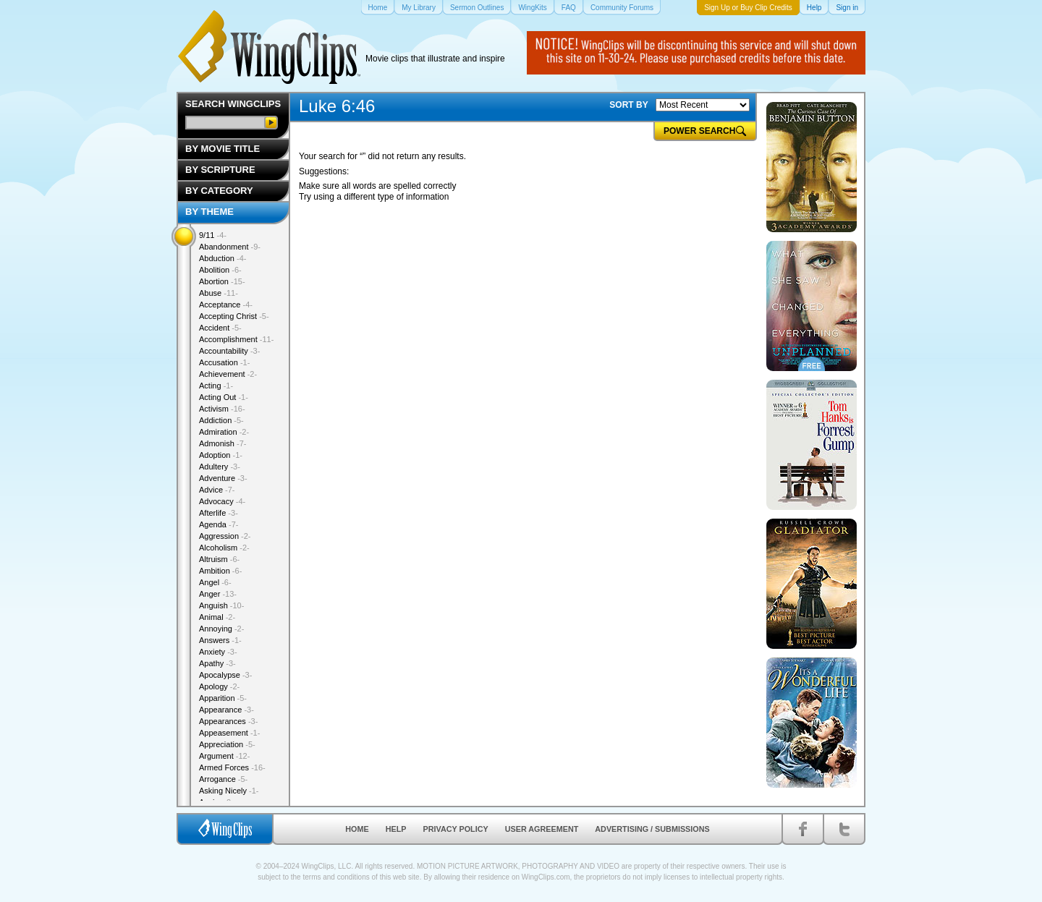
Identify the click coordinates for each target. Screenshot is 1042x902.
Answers (220, 640)
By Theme (209, 211)
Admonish (222, 443)
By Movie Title (222, 148)
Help (396, 829)
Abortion (222, 281)
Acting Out (223, 397)
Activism (222, 408)
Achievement (228, 374)
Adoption (220, 455)
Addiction (221, 420)
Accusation (224, 362)
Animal (217, 617)
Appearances (228, 721)
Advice (217, 489)
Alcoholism (224, 547)
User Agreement (542, 829)
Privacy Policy (455, 829)
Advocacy (222, 501)
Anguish (221, 605)
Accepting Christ (234, 316)
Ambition (220, 570)
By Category (219, 190)
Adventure (223, 478)
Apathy (217, 663)
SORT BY (628, 105)
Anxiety (218, 651)
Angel (215, 582)
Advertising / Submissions (652, 829)
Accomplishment (236, 339)
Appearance (226, 709)
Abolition (220, 269)
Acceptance (226, 304)
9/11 (212, 235)
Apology (219, 686)
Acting (216, 385)
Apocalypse (225, 675)
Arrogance (223, 779)
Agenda (218, 524)
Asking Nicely (229, 790)
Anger (218, 594)
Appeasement (229, 732)
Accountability (229, 350)
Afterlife (218, 513)
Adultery (219, 466)
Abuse (218, 293)
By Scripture (220, 169)
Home (356, 829)
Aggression (225, 536)
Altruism (219, 559)
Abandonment (229, 246)
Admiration (224, 431)
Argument (224, 756)
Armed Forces (232, 767)
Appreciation (227, 744)
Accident (220, 327)
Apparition (223, 698)
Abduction (222, 258)
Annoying (221, 628)
